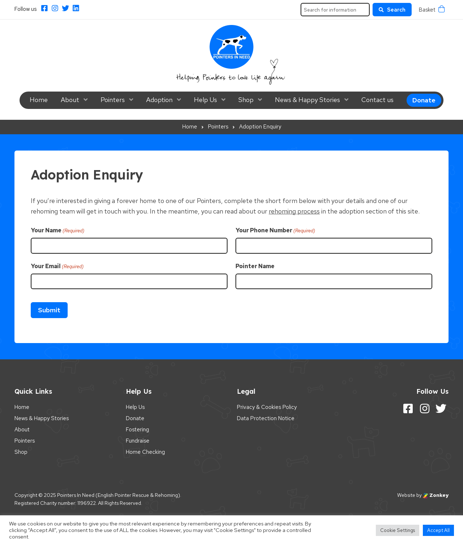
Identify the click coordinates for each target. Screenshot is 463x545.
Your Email (57, 266)
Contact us (377, 100)
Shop (246, 100)
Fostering (137, 429)
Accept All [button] (438, 530)
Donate (424, 100)
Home (39, 100)
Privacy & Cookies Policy (267, 407)
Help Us (205, 100)
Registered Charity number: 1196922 (55, 503)
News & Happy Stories (307, 100)
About (70, 100)
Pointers (113, 100)
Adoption (159, 100)
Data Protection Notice (265, 418)
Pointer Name (255, 266)
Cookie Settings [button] (397, 530)
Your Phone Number (275, 231)
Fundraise (137, 440)
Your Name (57, 231)
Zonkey (436, 495)
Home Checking (145, 452)
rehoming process (294, 211)
